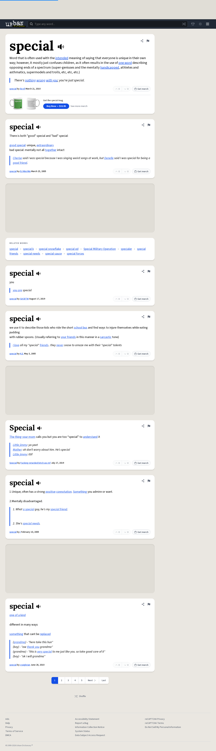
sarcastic (105, 337)
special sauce (53, 254)
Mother (17, 450)
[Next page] (92, 680)
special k (28, 249)
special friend (58, 509)
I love (16, 345)
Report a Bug (81, 723)
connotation (64, 492)
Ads (7, 719)
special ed (72, 249)
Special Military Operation (100, 249)
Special (13, 463)
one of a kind (17, 615)
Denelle (109, 158)
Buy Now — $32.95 (56, 106)
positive (51, 492)
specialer (126, 249)
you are (17, 290)
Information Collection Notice (89, 727)
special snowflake (50, 249)
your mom (28, 437)
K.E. (22, 353)
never (59, 345)
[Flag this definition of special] (148, 41)
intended (61, 58)
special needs (31, 254)
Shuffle (80, 696)
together (50, 150)
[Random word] (184, 24)
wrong (40, 80)
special (13, 88)
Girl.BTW (24, 299)
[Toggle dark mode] (200, 24)
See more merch (79, 106)
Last (104, 680)
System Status (82, 731)
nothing (30, 80)
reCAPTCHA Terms (154, 723)
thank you (33, 647)
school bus (80, 328)
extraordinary (45, 145)
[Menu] (208, 24)
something (16, 634)
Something (80, 492)
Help (7, 723)
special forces (75, 254)
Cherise (17, 158)
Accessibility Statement (87, 719)
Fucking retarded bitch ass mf (35, 463)
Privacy (9, 727)
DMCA (8, 735)
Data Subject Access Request (90, 735)
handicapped (109, 67)
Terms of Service (14, 731)
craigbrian (25, 665)
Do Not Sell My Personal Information (163, 727)
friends (44, 345)
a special (28, 509)
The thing (15, 437)
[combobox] (108, 24)
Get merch (141, 89)
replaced (45, 634)
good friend (20, 163)
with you (52, 80)
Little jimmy (20, 445)
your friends (68, 337)
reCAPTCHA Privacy (155, 719)
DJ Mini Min (25, 171)
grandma (19, 642)
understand (90, 437)
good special (17, 145)
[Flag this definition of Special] (149, 426)
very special (44, 652)
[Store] (193, 24)
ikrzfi (22, 88)
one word (125, 62)
